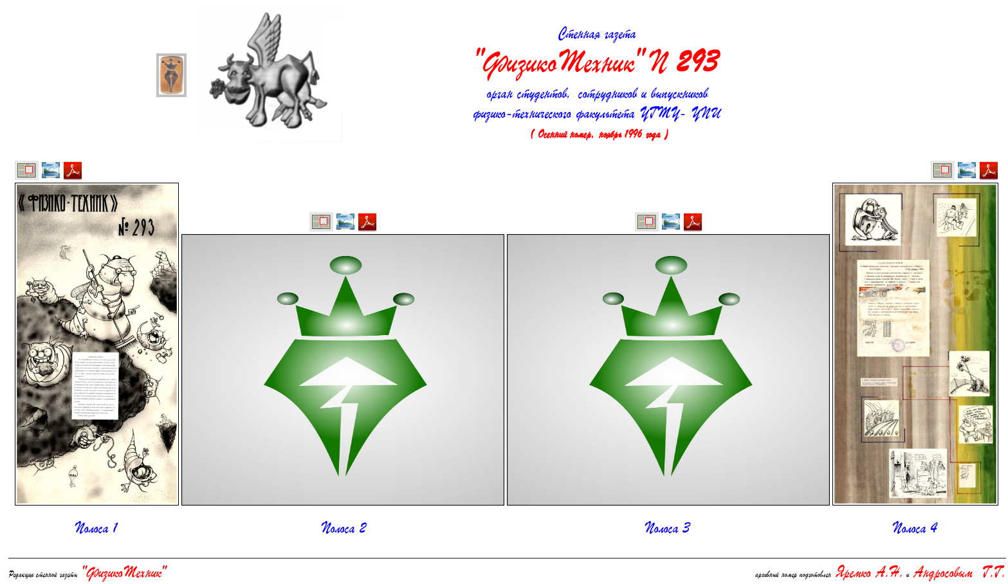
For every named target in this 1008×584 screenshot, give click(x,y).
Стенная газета (597, 54)
